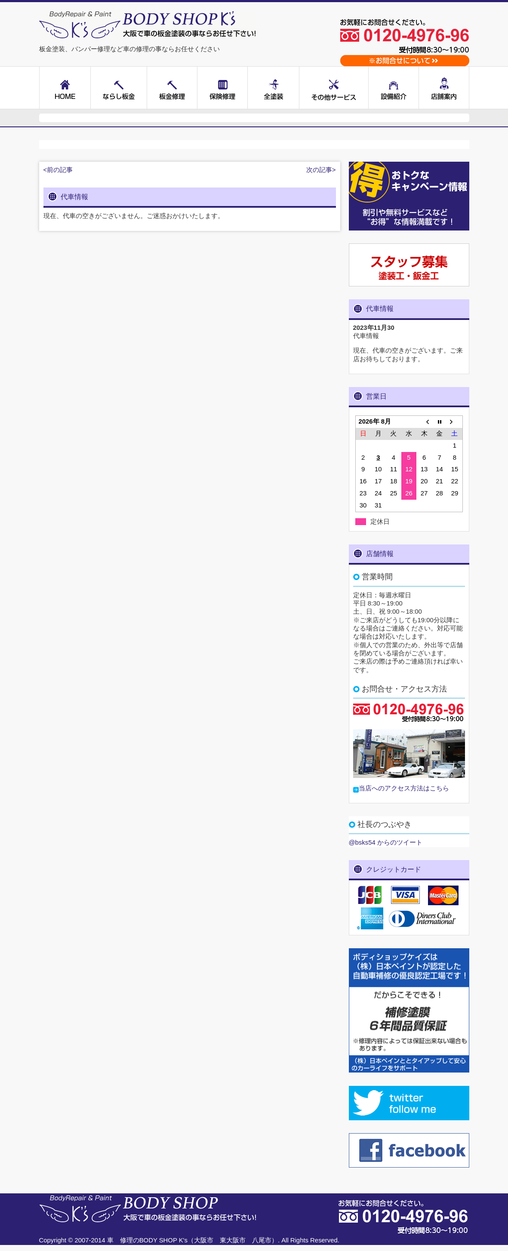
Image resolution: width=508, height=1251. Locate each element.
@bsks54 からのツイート (385, 842)
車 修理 (120, 1240)
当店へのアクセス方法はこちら (404, 788)
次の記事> (321, 169)
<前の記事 (58, 169)
